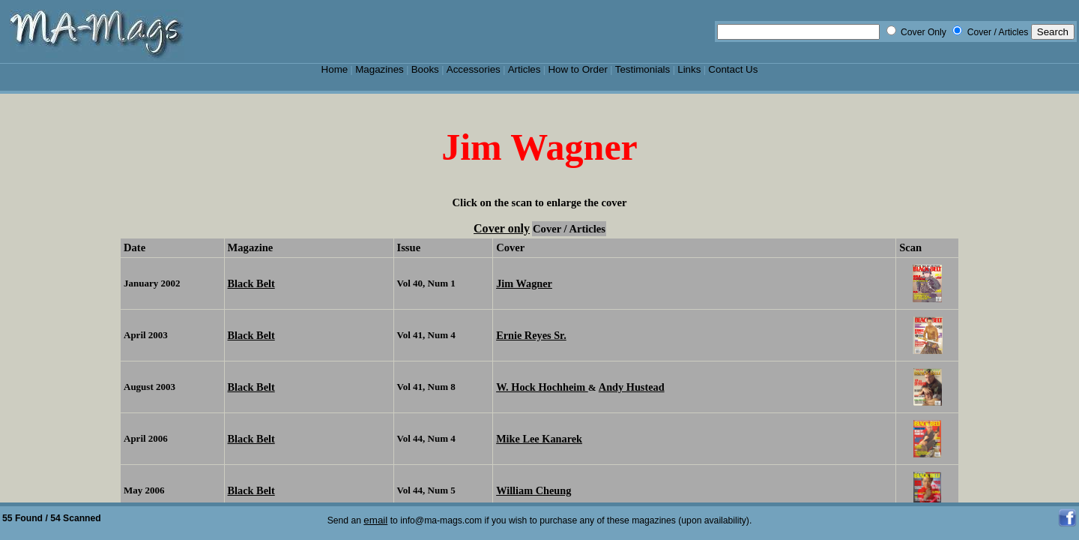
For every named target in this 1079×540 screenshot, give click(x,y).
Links (689, 69)
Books (425, 69)
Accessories (474, 69)
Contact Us (733, 69)
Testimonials (643, 69)
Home (334, 69)
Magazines (379, 69)
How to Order (577, 69)
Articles (524, 69)
